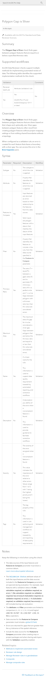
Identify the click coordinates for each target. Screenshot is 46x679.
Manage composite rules (15, 662)
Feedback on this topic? (34, 675)
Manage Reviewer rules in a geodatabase (21, 656)
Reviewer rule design (14, 652)
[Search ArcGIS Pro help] (21, 3)
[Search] (42, 3)
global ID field (31, 622)
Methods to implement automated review (21, 649)
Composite (10, 659)
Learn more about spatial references (20, 571)
